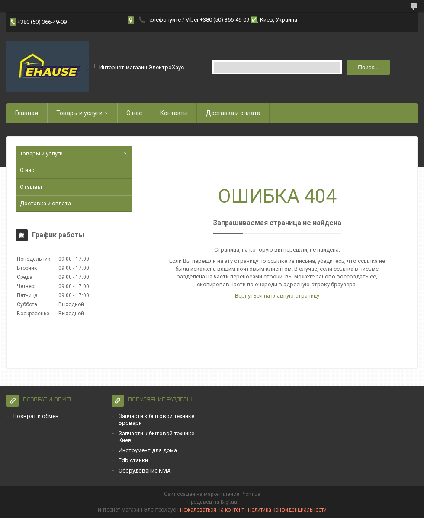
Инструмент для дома (148, 450)
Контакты (174, 113)
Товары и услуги (79, 113)
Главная (26, 113)
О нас (134, 113)
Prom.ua (250, 494)
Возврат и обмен (35, 416)
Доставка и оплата (233, 113)
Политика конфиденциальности (287, 510)
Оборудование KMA (145, 470)
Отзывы (31, 187)
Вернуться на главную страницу (277, 295)
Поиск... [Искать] (368, 67)
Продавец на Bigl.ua (212, 502)
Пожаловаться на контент (212, 510)
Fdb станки (133, 460)
